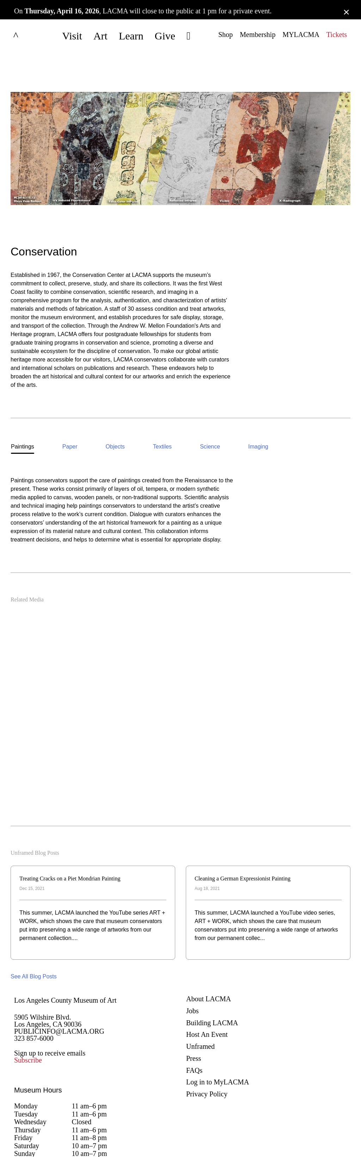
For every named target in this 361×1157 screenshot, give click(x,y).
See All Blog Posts (34, 933)
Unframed (200, 1003)
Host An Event (207, 991)
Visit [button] (72, 36)
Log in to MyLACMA (217, 1038)
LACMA (33, 36)
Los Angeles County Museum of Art (65, 956)
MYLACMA (300, 34)
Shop (225, 34)
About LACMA (208, 955)
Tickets (336, 34)
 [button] (188, 36)
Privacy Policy (206, 1050)
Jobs (192, 967)
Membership (257, 34)
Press (193, 1015)
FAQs (194, 1027)
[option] (22, 403)
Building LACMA (212, 979)
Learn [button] (131, 36)
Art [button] (100, 36)
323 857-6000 (34, 994)
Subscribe (28, 1016)
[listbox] (180, 403)
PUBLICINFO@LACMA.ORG (59, 987)
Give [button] (165, 36)
